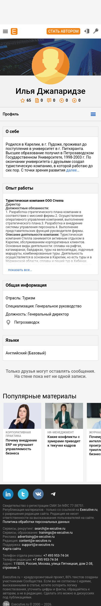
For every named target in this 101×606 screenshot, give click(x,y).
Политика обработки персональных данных (36, 509)
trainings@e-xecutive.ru (56, 520)
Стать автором (63, 31)
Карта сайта (12, 536)
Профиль (11, 114)
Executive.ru (88, 497)
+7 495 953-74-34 (56, 543)
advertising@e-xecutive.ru (36, 524)
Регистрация (96, 31)
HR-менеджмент (60, 432)
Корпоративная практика (18, 434)
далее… (72, 170)
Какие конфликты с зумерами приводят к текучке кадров (64, 441)
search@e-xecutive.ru (49, 516)
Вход (86, 31)
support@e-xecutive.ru (38, 532)
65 (25, 100)
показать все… (20, 270)
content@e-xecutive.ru (35, 528)
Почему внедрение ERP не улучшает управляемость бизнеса (21, 446)
